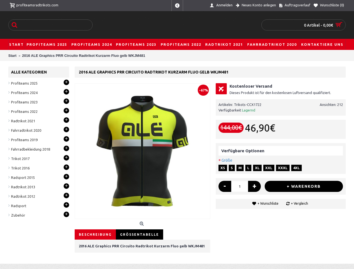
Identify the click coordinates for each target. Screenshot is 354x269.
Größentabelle (139, 234)
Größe (227, 160)
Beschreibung (95, 234)
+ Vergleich (299, 203)
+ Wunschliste (267, 203)
